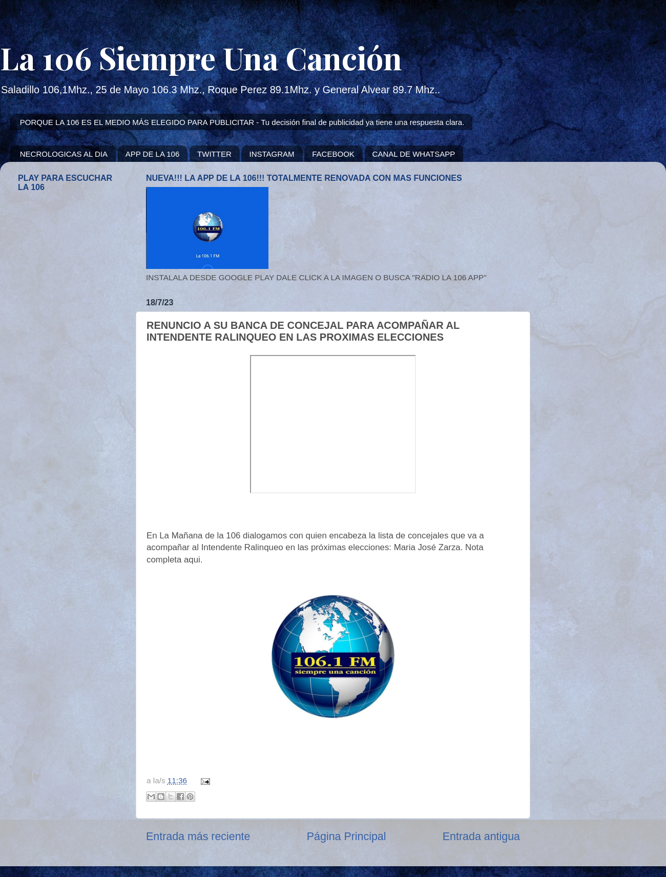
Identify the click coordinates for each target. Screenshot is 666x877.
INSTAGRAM (271, 154)
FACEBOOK (333, 154)
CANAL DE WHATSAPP (413, 154)
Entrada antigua (481, 836)
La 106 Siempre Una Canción (201, 57)
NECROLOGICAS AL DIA (64, 154)
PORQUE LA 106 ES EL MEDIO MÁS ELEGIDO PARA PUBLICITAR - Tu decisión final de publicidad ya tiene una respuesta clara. (242, 122)
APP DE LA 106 (153, 154)
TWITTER (214, 154)
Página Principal (346, 836)
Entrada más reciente (198, 836)
